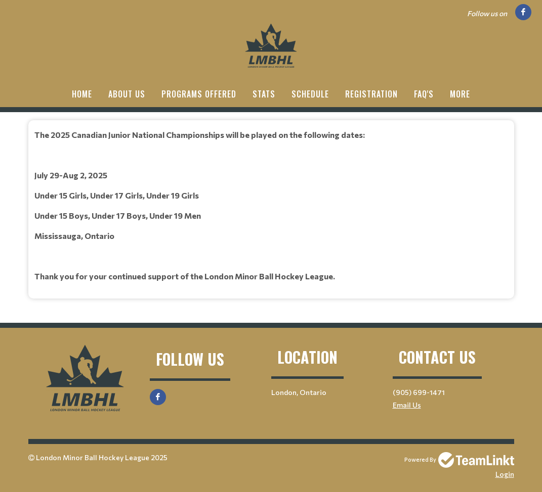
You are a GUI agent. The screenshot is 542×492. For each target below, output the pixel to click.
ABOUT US (126, 94)
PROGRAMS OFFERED (198, 94)
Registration (371, 94)
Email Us (407, 405)
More (460, 94)
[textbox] (271, 205)
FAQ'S (424, 94)
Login (504, 474)
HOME (82, 94)
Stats (264, 94)
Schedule (310, 94)
